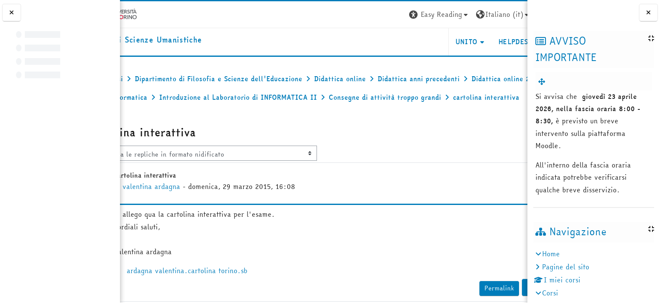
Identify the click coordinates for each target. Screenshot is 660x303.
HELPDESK (476, 42)
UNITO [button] (427, 42)
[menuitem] (543, 82)
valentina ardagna (187, 205)
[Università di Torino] (146, 13)
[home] (179, 40)
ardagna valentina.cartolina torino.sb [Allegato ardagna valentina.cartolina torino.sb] (216, 289)
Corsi (550, 293)
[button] (400, 14)
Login (512, 14)
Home (551, 254)
